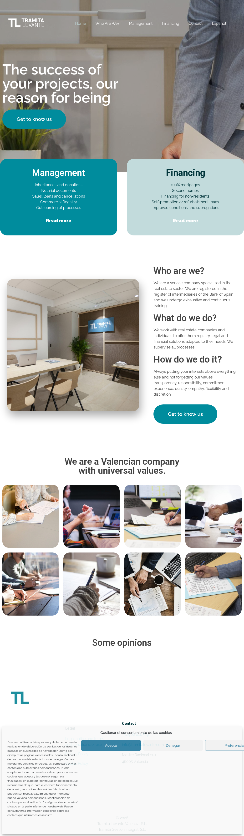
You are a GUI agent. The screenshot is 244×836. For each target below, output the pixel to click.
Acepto (111, 745)
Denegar (173, 745)
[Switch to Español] (214, 23)
